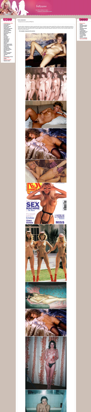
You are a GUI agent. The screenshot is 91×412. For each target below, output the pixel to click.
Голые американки (22, 19)
